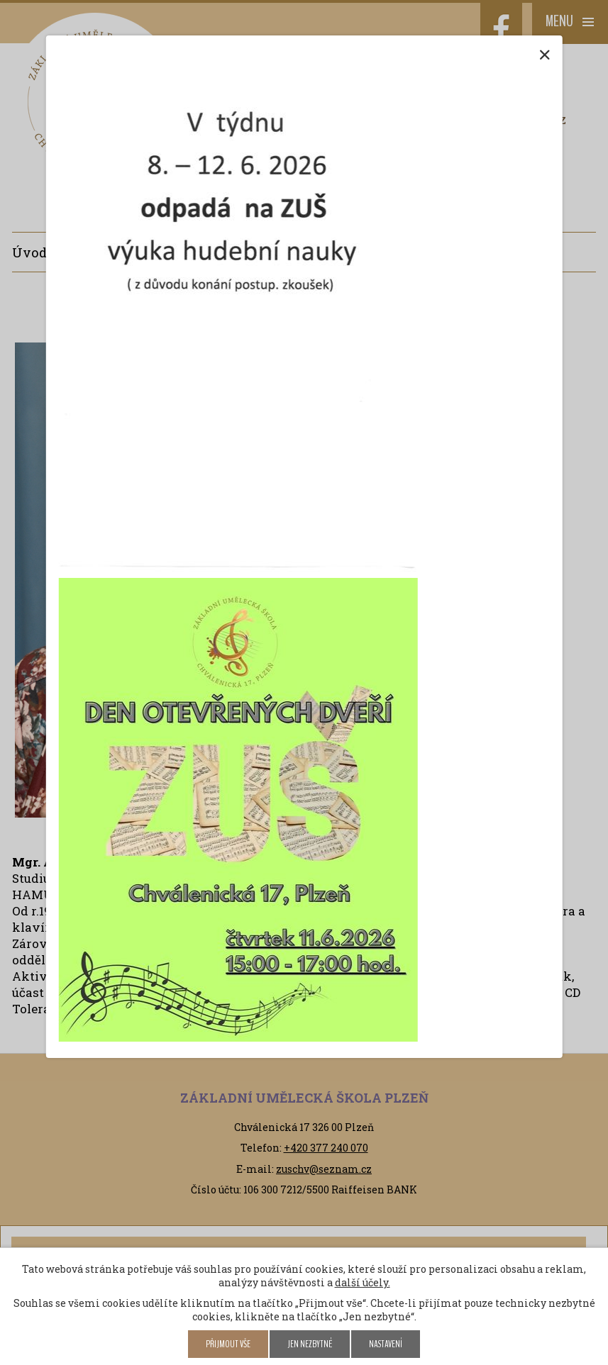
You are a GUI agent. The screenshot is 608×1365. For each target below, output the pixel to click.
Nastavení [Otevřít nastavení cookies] (385, 1344)
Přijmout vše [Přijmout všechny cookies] (228, 1344)
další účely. (362, 1282)
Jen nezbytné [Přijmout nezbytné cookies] (309, 1344)
